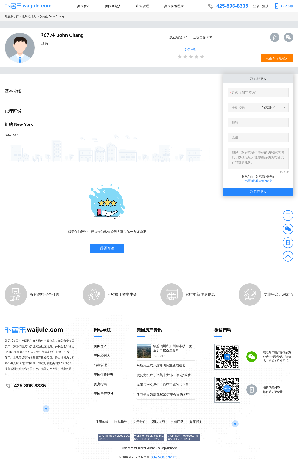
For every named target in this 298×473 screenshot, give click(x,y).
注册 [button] (265, 6)
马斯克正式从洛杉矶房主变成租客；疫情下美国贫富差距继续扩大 (184, 365)
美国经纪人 (113, 6)
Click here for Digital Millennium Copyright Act (149, 448)
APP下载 (283, 6)
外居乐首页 (12, 16)
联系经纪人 (258, 192)
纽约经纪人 (29, 16)
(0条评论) (191, 49)
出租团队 (177, 422)
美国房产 (83, 6)
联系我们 (196, 422)
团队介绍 (158, 422)
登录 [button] (256, 6)
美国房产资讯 (103, 394)
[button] (288, 216)
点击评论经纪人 (277, 58)
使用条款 (101, 422)
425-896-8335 (227, 6)
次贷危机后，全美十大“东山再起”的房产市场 (169, 375)
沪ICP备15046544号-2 (165, 457)
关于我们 (139, 422)
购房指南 (100, 384)
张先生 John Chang (52, 16)
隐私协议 (120, 422)
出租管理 (142, 6)
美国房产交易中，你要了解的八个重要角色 (168, 385)
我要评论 (107, 248)
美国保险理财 (174, 6)
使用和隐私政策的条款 (258, 180)
